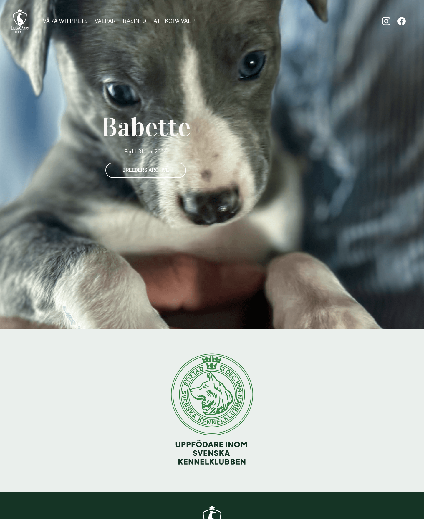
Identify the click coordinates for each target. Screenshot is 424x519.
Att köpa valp (174, 21)
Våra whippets (65, 21)
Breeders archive (145, 170)
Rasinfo (134, 21)
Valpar (105, 21)
